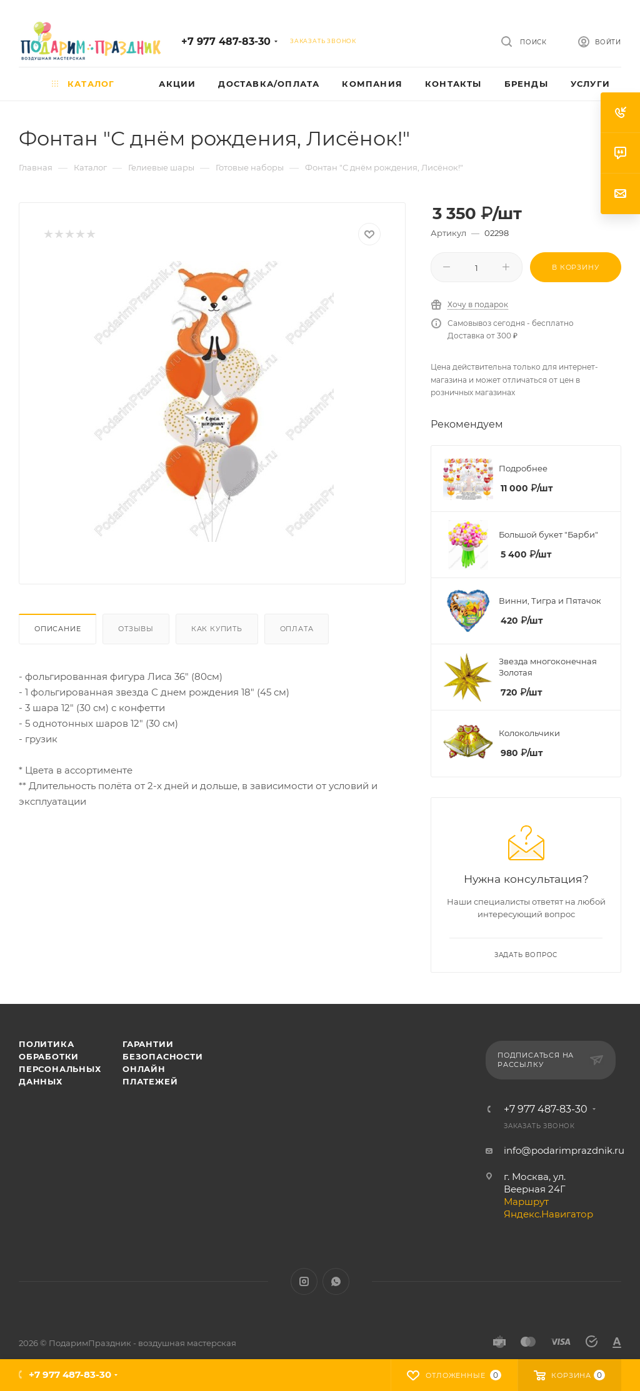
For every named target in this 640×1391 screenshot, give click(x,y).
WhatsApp (335, 1281)
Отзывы (136, 628)
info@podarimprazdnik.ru (564, 1150)
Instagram (304, 1281)
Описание (57, 628)
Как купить (216, 628)
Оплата (297, 628)
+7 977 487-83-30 (226, 41)
